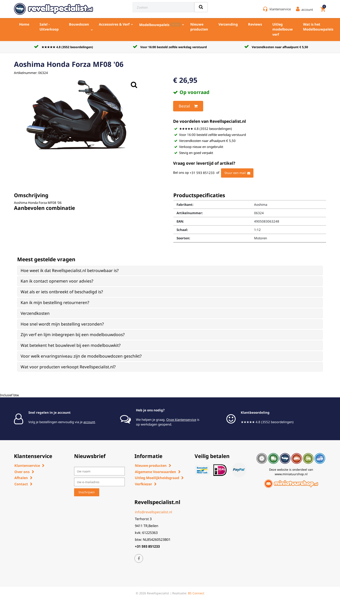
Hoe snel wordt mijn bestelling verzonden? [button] (62, 324)
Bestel (188, 106)
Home (24, 24)
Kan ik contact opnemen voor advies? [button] (57, 281)
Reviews (255, 24)
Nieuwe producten (199, 27)
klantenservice (280, 9)
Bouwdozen (79, 24)
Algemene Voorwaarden (155, 471)
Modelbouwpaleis (160, 24)
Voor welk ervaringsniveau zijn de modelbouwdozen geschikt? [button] (81, 356)
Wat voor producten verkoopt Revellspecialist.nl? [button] (68, 367)
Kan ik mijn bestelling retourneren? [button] (55, 302)
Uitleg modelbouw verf (282, 29)
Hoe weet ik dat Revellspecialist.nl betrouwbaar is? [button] (70, 270)
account (89, 422)
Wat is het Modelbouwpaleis (318, 27)
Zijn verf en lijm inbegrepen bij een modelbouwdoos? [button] (73, 334)
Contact (21, 484)
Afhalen (21, 477)
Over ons (22, 471)
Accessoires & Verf (114, 24)
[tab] (170, 270)
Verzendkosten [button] (35, 313)
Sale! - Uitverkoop (49, 27)
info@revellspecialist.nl (153, 512)
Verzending (228, 24)
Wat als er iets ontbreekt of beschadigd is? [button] (62, 292)
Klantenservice (27, 465)
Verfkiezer (143, 484)
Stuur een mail (237, 173)
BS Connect (196, 593)
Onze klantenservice (181, 419)
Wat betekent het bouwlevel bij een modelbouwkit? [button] (70, 345)
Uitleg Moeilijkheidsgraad (157, 477)
